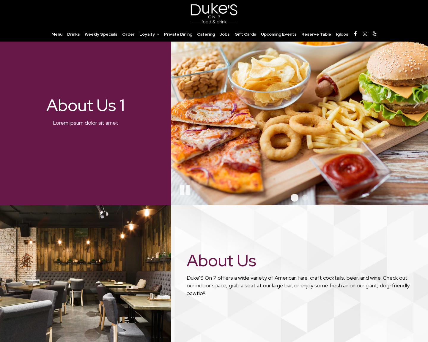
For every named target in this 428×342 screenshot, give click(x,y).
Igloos (342, 34)
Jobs (225, 34)
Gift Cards (245, 34)
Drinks (73, 34)
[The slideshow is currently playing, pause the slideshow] (184, 188)
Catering (206, 34)
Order (128, 34)
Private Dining (178, 34)
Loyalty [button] (149, 34)
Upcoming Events (279, 34)
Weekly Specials (101, 34)
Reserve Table (316, 34)
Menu (56, 34)
